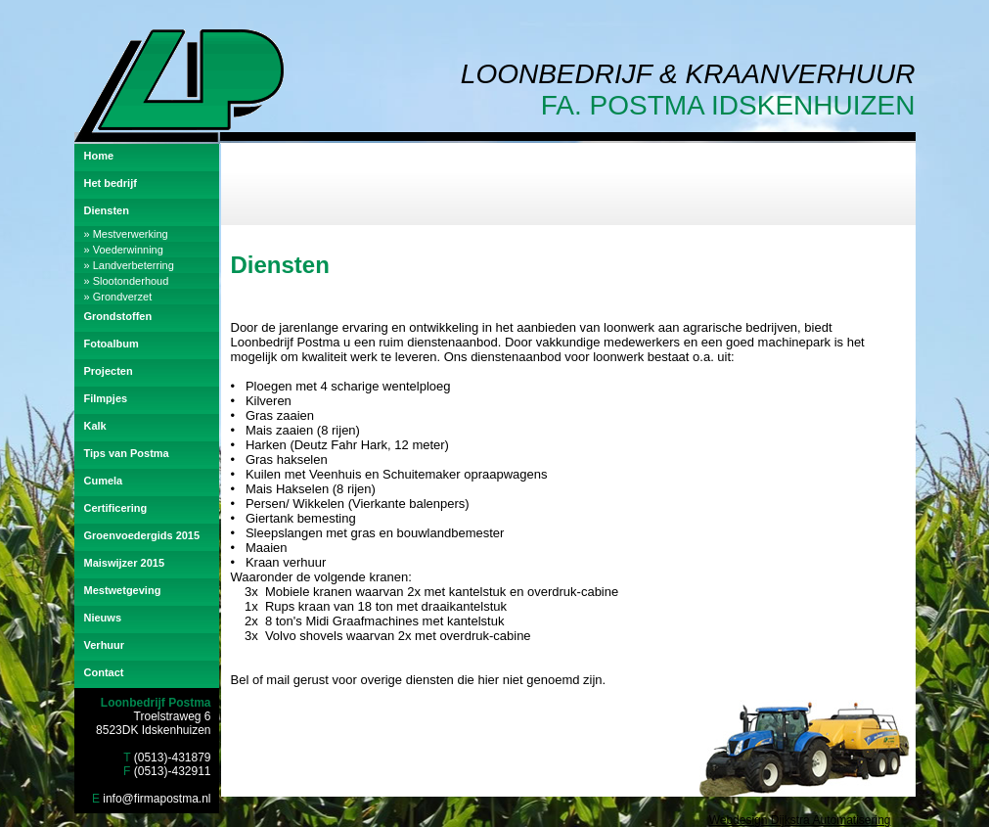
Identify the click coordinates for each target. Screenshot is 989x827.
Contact (104, 672)
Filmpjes (106, 398)
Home (99, 155)
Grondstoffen (118, 316)
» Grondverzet (118, 296)
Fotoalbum (111, 343)
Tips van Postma (126, 453)
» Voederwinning (123, 249)
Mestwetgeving (122, 590)
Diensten (106, 210)
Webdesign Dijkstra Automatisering (800, 820)
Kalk (95, 426)
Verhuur (104, 645)
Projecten (108, 371)
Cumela (103, 480)
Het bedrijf (110, 183)
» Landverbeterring (129, 265)
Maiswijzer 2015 (124, 563)
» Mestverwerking (126, 234)
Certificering (116, 508)
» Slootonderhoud (126, 281)
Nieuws (103, 617)
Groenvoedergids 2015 (142, 535)
